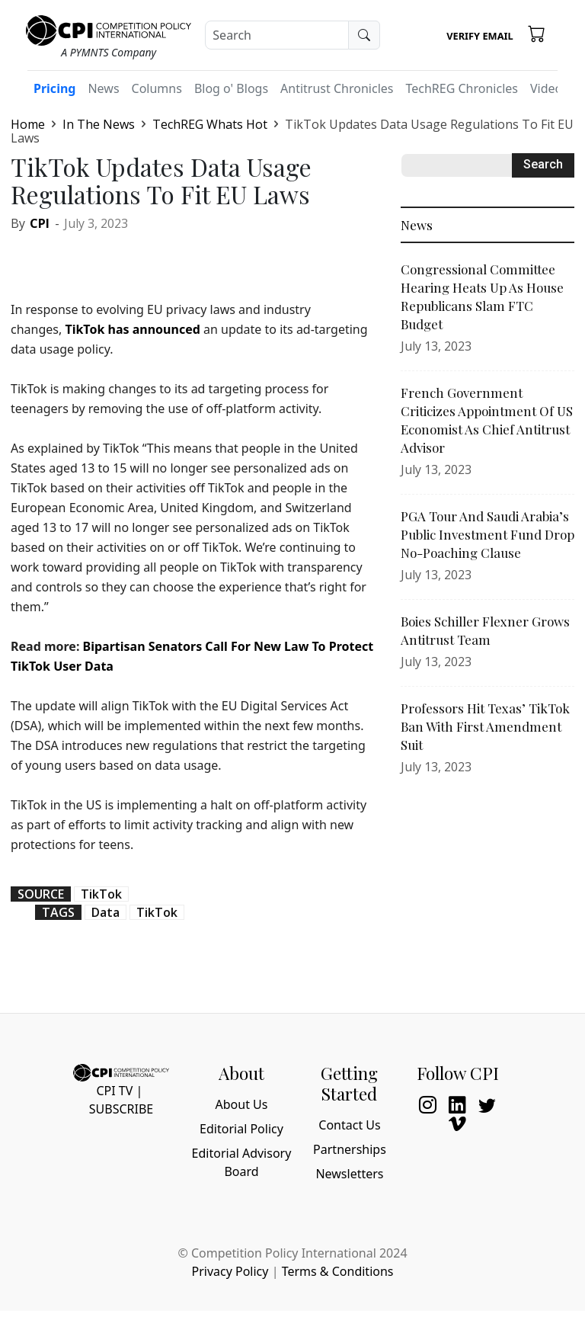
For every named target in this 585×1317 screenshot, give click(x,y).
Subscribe (121, 1109)
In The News (98, 124)
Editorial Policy (241, 1128)
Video (546, 88)
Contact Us (349, 1125)
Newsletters (349, 1173)
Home (28, 124)
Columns (157, 88)
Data (105, 912)
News (103, 88)
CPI (40, 223)
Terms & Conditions (338, 1271)
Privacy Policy (229, 1271)
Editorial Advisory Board (242, 1162)
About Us (242, 1104)
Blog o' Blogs (231, 88)
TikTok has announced (132, 329)
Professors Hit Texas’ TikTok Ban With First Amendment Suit (485, 726)
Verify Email (479, 36)
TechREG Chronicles (461, 88)
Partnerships (349, 1149)
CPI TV (114, 1090)
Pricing (54, 88)
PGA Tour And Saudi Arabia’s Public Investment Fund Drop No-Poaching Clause (487, 534)
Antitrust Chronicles (336, 88)
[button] (536, 32)
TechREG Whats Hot (209, 124)
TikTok (101, 894)
